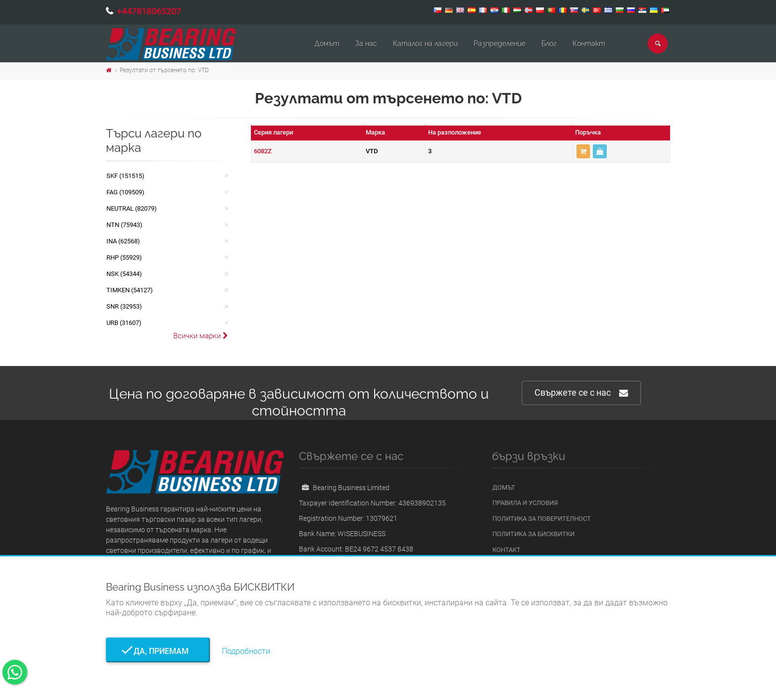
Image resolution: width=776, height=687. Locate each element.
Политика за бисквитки (533, 534)
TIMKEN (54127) (129, 290)
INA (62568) (123, 241)
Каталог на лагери (425, 43)
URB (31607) (124, 322)
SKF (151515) (125, 176)
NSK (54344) (124, 273)
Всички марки (200, 335)
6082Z (263, 151)
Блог (549, 43)
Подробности (246, 651)
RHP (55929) (124, 257)
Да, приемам (158, 651)
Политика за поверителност (541, 518)
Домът (327, 43)
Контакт (589, 43)
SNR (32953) (124, 306)
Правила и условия (525, 502)
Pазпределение (500, 43)
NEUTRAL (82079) (131, 208)
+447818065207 (149, 11)
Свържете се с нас (581, 393)
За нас (366, 43)
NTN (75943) (124, 225)
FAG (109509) (125, 192)
